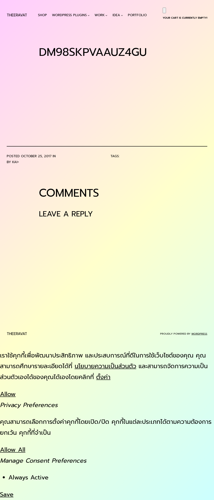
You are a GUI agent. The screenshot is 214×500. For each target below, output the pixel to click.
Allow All (12, 449)
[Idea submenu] (122, 15)
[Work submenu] (106, 15)
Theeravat (17, 15)
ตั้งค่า (103, 377)
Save (6, 494)
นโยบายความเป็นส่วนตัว (105, 366)
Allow (8, 394)
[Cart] (164, 10)
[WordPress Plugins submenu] (88, 15)
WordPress (199, 334)
